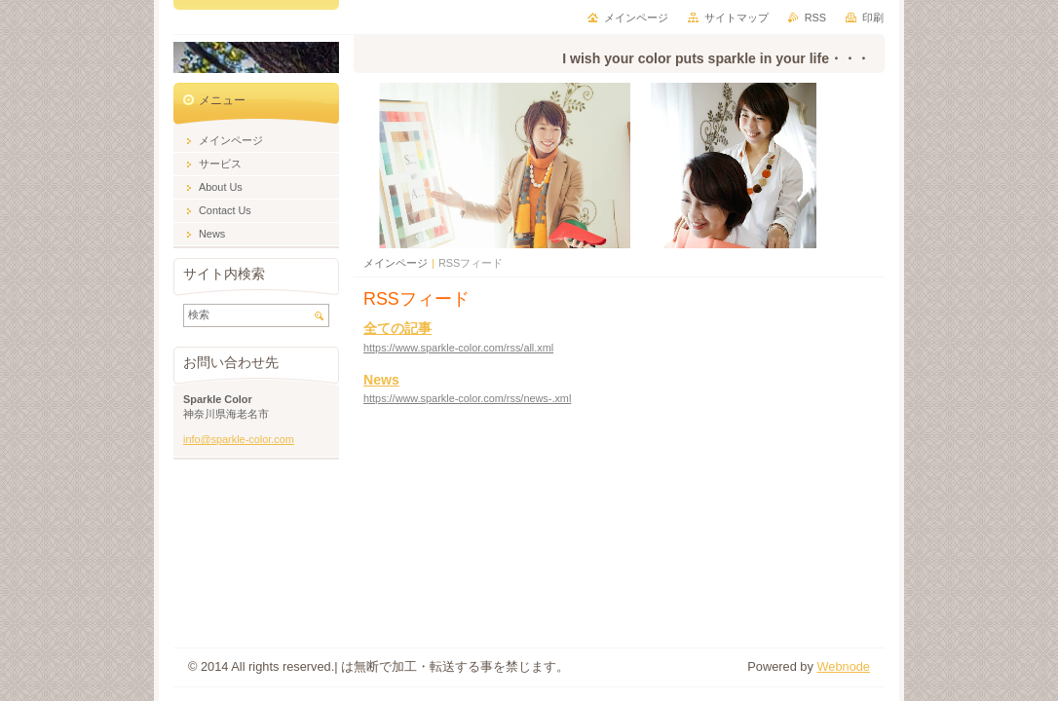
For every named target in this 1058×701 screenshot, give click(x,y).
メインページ (395, 263)
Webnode (843, 666)
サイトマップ (736, 17)
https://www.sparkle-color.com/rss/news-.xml (467, 398)
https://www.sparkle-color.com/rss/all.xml (458, 347)
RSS (815, 17)
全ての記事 (397, 328)
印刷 (873, 17)
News (381, 379)
